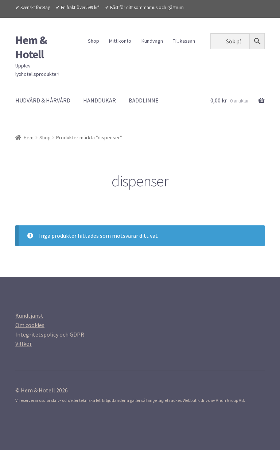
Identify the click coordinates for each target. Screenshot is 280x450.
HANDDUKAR (99, 100)
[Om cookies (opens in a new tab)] (29, 325)
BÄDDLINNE (144, 100)
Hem (29, 137)
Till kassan (184, 41)
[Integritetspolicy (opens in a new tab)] (49, 334)
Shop (93, 41)
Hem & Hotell (31, 47)
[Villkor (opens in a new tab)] (23, 343)
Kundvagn (152, 41)
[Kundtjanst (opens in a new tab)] (29, 315)
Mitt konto (120, 41)
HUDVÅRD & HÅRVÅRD (42, 100)
